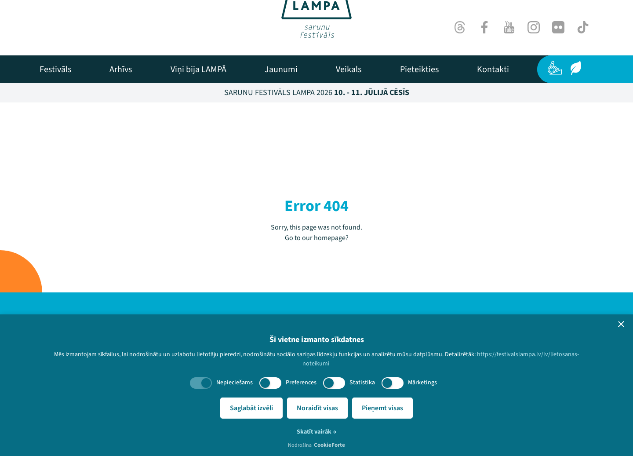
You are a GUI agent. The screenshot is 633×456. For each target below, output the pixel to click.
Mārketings (422, 382)
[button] (621, 324)
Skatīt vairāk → (317, 431)
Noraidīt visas (317, 408)
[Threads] (459, 27)
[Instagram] (533, 27)
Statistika (362, 382)
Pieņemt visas (382, 408)
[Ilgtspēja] (576, 68)
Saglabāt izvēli (251, 408)
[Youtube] (509, 27)
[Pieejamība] (555, 68)
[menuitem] (55, 69)
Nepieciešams (234, 382)
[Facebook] (484, 27)
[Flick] (558, 27)
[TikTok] (582, 27)
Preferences (301, 382)
